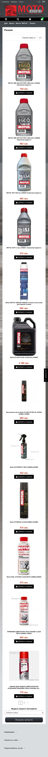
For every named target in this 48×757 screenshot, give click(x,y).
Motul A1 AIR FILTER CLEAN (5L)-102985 (24, 357)
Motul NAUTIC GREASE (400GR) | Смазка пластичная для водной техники (24, 303)
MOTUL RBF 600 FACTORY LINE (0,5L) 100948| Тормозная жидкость (24, 138)
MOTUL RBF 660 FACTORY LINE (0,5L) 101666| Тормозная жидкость (24, 84)
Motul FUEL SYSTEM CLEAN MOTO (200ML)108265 (24, 577)
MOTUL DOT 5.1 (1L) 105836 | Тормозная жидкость (24, 248)
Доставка (14, 2)
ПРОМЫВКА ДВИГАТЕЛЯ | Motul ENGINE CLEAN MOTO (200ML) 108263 (24, 632)
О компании (5, 2)
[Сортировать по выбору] (29, 37)
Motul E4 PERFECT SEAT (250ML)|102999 (24, 467)
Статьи (21, 2)
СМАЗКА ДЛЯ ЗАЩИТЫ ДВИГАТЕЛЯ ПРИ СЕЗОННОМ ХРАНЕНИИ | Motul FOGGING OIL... (24, 687)
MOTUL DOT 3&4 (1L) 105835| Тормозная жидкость (24, 193)
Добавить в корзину (24, 93)
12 (40, 38)
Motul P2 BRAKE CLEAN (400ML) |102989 (24, 522)
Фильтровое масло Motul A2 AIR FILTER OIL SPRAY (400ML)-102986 (24, 413)
